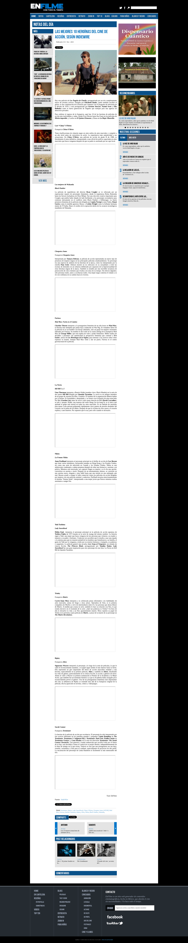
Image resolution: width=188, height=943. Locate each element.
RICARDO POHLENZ (65, 902)
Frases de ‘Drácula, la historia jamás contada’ (43, 51)
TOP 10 (99, 16)
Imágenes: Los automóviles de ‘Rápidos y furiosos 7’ (43, 123)
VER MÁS (43, 180)
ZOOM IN (91, 16)
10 (147, 127)
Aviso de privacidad (107, 939)
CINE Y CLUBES (87, 932)
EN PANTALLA (40, 902)
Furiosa (61, 812)
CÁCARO (114, 16)
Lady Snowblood (77, 810)
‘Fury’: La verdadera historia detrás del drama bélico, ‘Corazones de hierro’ (43, 74)
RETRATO (82, 16)
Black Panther (93, 812)
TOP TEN (37, 913)
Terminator (63, 810)
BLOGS (107, 16)
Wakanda (101, 812)
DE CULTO (86, 913)
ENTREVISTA (71, 16)
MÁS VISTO (132, 137)
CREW (85, 928)
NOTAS (41, 16)
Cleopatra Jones (98, 810)
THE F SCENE (63, 898)
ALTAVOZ (86, 909)
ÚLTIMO (122, 137)
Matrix (69, 810)
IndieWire (64, 800)
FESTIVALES (87, 924)
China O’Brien (88, 810)
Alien (82, 812)
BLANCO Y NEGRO (138, 16)
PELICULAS (63, 894)
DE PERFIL (87, 917)
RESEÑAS (60, 16)
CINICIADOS (151, 16)
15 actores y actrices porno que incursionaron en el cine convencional (43, 99)
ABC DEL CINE (88, 921)
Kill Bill (106, 810)
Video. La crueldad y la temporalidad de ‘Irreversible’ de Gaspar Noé (43, 146)
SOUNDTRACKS (40, 906)
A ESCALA (87, 902)
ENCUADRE (63, 906)
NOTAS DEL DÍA (43, 24)
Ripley (78, 812)
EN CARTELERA (39, 894)
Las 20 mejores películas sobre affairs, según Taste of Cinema (43, 171)
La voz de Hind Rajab (127, 118)
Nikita (87, 812)
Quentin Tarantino (70, 812)
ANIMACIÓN (87, 898)
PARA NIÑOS (124, 16)
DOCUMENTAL (88, 906)
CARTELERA (50, 16)
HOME (33, 16)
